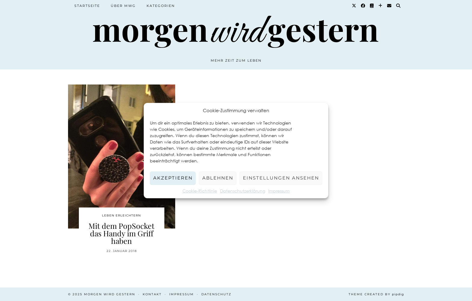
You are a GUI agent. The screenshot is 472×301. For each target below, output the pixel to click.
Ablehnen (217, 178)
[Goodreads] (372, 5)
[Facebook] (363, 5)
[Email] (389, 5)
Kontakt (152, 294)
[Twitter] (354, 5)
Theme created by (376, 294)
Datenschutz (216, 294)
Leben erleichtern (121, 215)
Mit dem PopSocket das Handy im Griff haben (121, 233)
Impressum (279, 190)
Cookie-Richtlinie (199, 190)
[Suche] (398, 5)
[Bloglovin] (380, 5)
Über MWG (123, 6)
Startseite (87, 6)
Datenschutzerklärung (242, 190)
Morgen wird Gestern (109, 294)
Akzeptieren (173, 178)
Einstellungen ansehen (281, 178)
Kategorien (161, 6)
